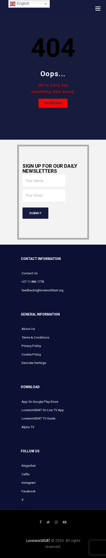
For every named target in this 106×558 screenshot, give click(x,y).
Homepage (53, 103)
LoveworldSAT (38, 540)
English (19, 4)
